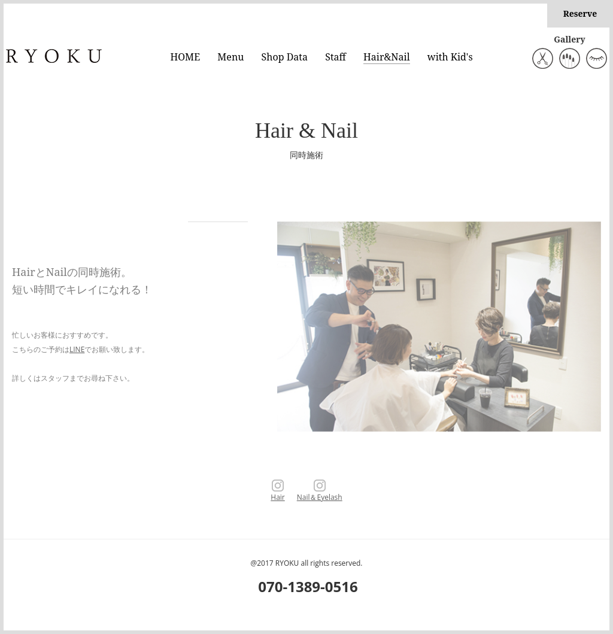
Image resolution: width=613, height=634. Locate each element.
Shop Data (285, 56)
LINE (76, 349)
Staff (335, 56)
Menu (230, 56)
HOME (186, 56)
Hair (277, 491)
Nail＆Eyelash (319, 491)
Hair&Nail (386, 56)
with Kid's (450, 56)
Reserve (580, 13)
